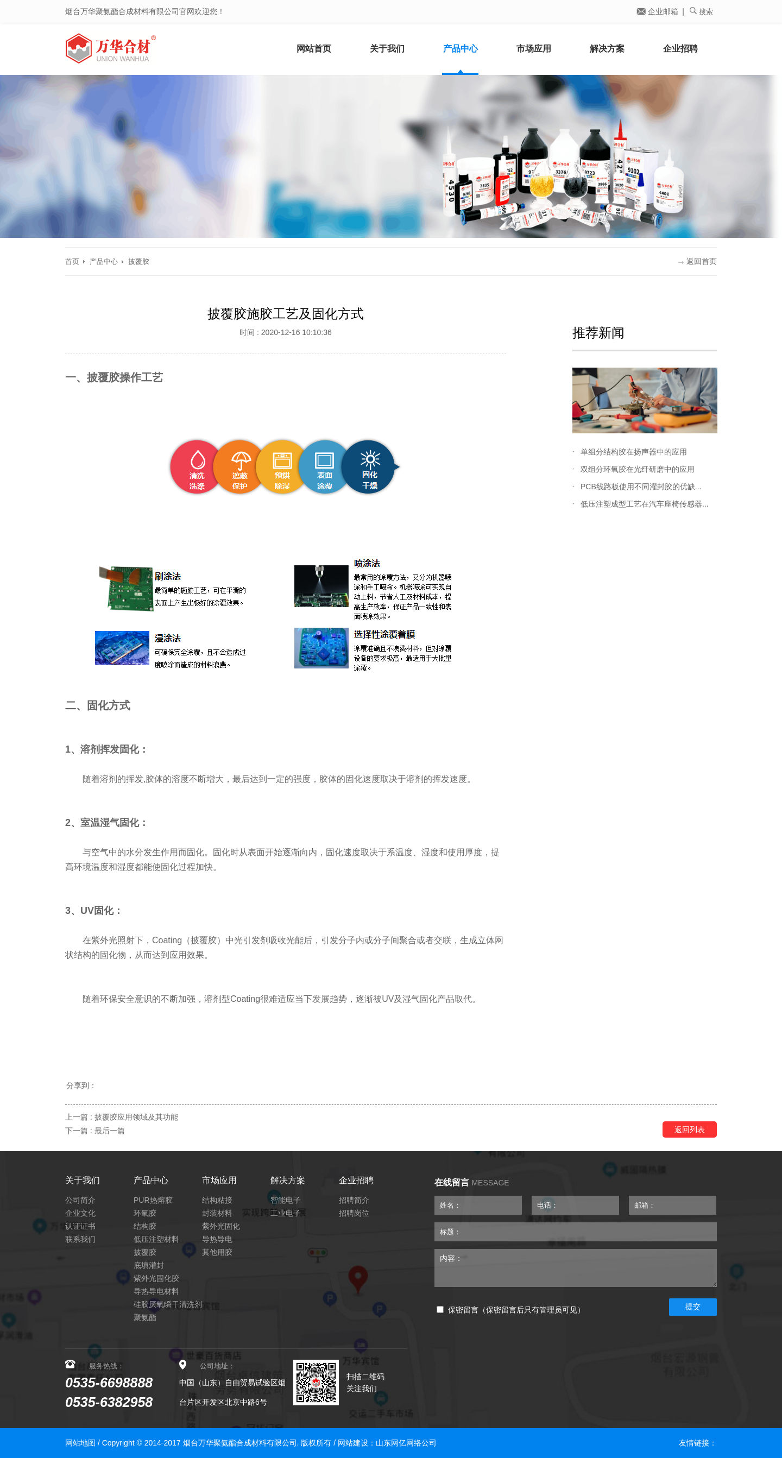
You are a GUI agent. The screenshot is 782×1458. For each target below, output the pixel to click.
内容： (575, 1268)
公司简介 (80, 1200)
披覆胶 (138, 261)
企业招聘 (680, 48)
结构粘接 (217, 1200)
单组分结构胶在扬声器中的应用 (634, 451)
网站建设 (353, 1442)
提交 (693, 1306)
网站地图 (80, 1442)
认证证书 (80, 1226)
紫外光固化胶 (156, 1278)
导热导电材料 (156, 1291)
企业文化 (80, 1213)
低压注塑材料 (156, 1239)
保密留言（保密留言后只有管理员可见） (511, 1310)
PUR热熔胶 (153, 1200)
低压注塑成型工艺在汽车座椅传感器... (645, 504)
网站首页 (314, 48)
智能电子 (285, 1200)
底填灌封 (149, 1265)
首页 (72, 261)
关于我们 (387, 48)
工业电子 (285, 1213)
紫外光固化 (221, 1226)
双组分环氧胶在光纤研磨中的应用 (638, 469)
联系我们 (80, 1239)
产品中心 (460, 48)
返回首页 (697, 261)
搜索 (701, 11)
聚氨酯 (145, 1317)
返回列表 (689, 1129)
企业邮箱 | (660, 11)
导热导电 (217, 1239)
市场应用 (533, 48)
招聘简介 (354, 1200)
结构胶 (145, 1226)
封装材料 (217, 1213)
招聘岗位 (354, 1213)
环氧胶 (145, 1213)
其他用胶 (217, 1252)
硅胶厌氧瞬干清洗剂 (168, 1304)
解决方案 (607, 48)
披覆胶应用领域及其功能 (136, 1117)
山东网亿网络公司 (406, 1442)
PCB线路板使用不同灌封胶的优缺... (641, 486)
